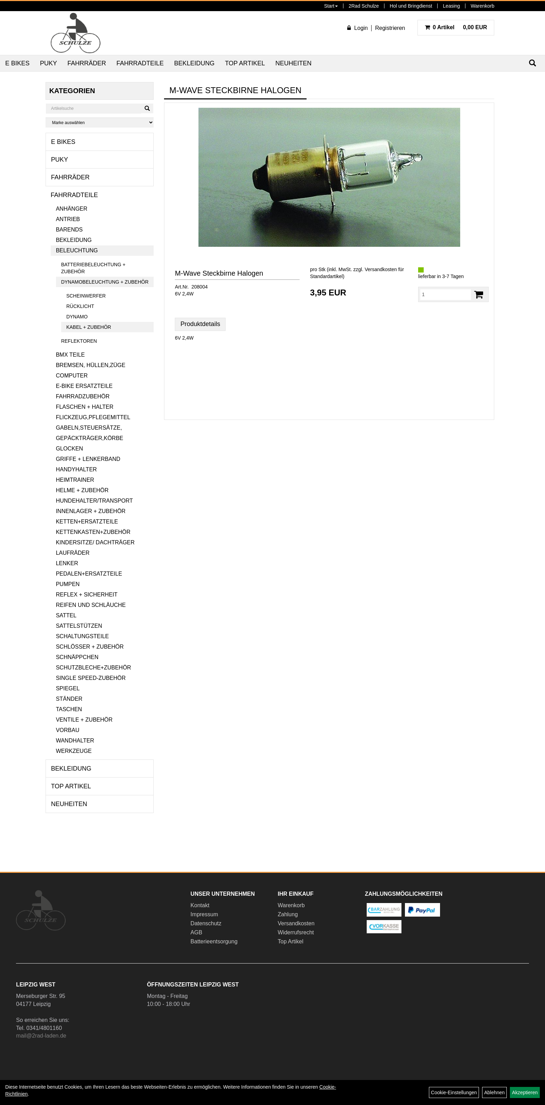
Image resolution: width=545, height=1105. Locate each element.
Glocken (69, 449)
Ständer (69, 699)
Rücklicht (80, 306)
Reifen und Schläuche (91, 605)
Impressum (204, 914)
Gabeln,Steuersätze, (89, 428)
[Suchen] (147, 108)
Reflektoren (79, 341)
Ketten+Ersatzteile (87, 522)
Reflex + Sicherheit (86, 595)
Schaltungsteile (82, 636)
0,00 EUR (456, 27)
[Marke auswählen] (100, 122)
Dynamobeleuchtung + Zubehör (105, 282)
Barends (69, 230)
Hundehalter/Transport (94, 501)
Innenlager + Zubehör (90, 511)
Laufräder (73, 553)
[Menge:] (445, 294)
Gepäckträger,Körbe (89, 438)
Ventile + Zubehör (84, 720)
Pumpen (68, 584)
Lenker (67, 563)
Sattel (66, 615)
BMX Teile (70, 355)
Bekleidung (194, 63)
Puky (48, 63)
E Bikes (17, 63)
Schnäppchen (77, 657)
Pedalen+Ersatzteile (89, 574)
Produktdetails (200, 323)
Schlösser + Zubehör (90, 647)
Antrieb (68, 219)
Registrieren (390, 28)
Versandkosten (296, 923)
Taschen (69, 709)
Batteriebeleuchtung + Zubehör (93, 268)
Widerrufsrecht (296, 932)
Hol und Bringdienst (411, 5)
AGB (196, 932)
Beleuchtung (77, 250)
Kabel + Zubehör (88, 327)
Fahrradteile (140, 63)
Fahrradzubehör (83, 396)
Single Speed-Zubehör (91, 678)
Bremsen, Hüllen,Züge (90, 365)
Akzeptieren (525, 1092)
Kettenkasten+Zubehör (93, 532)
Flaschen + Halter (85, 407)
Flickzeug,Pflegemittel (93, 417)
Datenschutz (205, 923)
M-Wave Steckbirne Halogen (219, 273)
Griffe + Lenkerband (88, 459)
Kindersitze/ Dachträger (95, 542)
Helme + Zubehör (82, 490)
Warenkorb (482, 5)
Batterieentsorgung (213, 941)
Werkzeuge (74, 751)
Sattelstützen (79, 626)
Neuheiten (293, 63)
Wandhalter (75, 741)
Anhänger (72, 209)
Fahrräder (86, 63)
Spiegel (68, 688)
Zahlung (288, 914)
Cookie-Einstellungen (454, 1092)
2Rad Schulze (364, 5)
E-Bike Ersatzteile (84, 386)
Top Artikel (245, 63)
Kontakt (199, 905)
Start (331, 5)
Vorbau (68, 730)
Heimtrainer (75, 480)
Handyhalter (76, 469)
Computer (72, 376)
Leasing (451, 5)
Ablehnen (494, 1092)
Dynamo (77, 316)
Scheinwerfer (86, 296)
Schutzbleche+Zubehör (93, 668)
